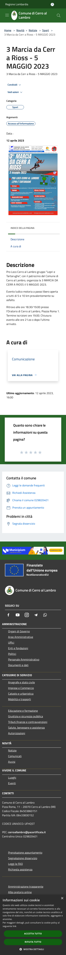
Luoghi (12, 777)
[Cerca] (58, 15)
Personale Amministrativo (23, 659)
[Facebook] (8, 614)
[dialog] (33, 925)
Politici (12, 654)
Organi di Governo (19, 631)
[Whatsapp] (45, 614)
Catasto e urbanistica (20, 693)
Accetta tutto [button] (33, 933)
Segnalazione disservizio (22, 858)
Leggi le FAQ (15, 864)
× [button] (62, 898)
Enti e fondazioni (18, 648)
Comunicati (15, 756)
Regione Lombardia (16, 4)
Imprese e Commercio (21, 688)
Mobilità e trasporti (19, 699)
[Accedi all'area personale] (52, 4)
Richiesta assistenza (20, 869)
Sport (45, 30)
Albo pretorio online (20, 892)
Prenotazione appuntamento (25, 852)
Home (7, 30)
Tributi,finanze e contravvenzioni (27, 722)
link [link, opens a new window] (14, 926)
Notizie (33, 30)
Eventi (12, 783)
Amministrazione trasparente (25, 886)
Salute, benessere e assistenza (26, 727)
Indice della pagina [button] (22, 228)
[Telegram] (35, 614)
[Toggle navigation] (7, 15)
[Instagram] (26, 614)
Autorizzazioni (16, 733)
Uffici (11, 642)
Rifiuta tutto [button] (33, 941)
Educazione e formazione (23, 711)
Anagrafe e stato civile (21, 682)
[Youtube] (17, 614)
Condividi (15, 85)
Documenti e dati (18, 665)
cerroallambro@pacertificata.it (27, 832)
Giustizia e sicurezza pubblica (25, 716)
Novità (20, 30)
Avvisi (11, 762)
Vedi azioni (15, 92)
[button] (33, 949)
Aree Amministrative (20, 637)
